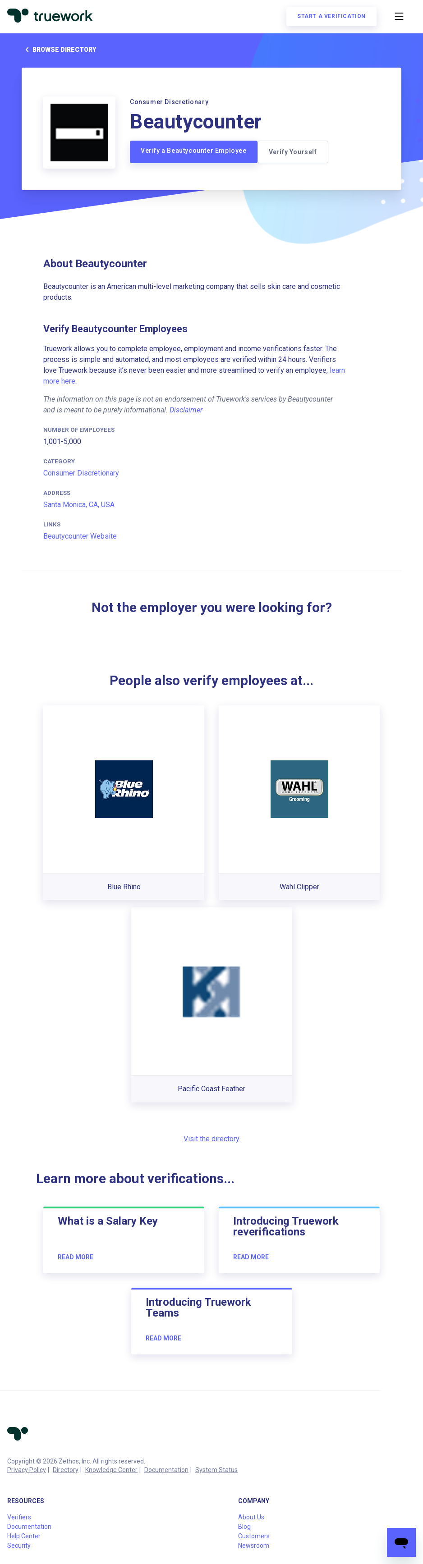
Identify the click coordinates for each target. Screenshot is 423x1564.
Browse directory (59, 49)
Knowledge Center (111, 1469)
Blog (244, 1526)
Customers (254, 1536)
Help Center (24, 1536)
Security (19, 1545)
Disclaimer (186, 410)
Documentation (166, 1469)
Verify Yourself (293, 151)
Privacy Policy (26, 1469)
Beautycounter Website (80, 536)
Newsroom (253, 1545)
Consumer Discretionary (81, 473)
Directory (65, 1469)
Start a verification (331, 16)
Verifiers (19, 1517)
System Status (216, 1469)
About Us (251, 1517)
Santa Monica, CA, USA (79, 504)
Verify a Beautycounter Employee (194, 150)
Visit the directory (211, 1138)
